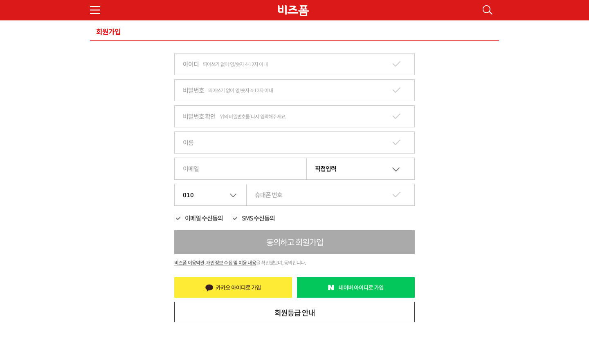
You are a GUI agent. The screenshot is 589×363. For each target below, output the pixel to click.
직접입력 (325, 168)
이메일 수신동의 (204, 218)
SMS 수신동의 (258, 218)
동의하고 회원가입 (294, 242)
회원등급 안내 (294, 312)
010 (188, 194)
